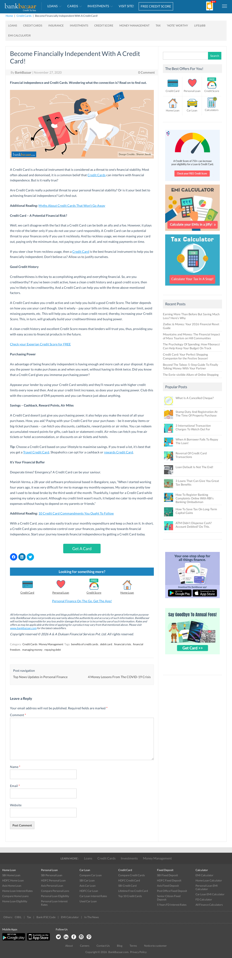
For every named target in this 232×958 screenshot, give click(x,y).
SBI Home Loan (11, 875)
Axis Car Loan (88, 885)
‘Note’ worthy (177, 25)
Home (9, 15)
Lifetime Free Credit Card (133, 891)
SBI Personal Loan (51, 875)
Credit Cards (24, 15)
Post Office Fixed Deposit (172, 891)
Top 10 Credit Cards (130, 896)
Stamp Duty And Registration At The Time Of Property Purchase (197, 413)
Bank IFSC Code (46, 917)
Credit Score (103, 25)
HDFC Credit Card (129, 880)
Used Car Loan (88, 901)
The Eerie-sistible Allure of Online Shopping (191, 374)
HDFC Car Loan (89, 891)
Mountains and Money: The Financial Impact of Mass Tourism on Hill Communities (191, 336)
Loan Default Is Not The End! (194, 467)
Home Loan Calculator (209, 880)
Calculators (211, 110)
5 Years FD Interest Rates (171, 904)
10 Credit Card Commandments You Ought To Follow (76, 513)
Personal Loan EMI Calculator (207, 887)
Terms (133, 945)
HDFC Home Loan (13, 880)
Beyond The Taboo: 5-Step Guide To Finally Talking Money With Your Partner (190, 366)
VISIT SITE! (126, 6)
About (69, 945)
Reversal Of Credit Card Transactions (191, 455)
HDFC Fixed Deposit (169, 880)
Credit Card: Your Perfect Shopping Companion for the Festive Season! (185, 356)
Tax (158, 25)
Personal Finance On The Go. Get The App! (82, 601)
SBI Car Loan (87, 880)
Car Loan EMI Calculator (210, 894)
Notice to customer (155, 945)
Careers (84, 945)
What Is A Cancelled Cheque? (195, 398)
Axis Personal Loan (52, 885)
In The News (91, 917)
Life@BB (199, 25)
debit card (106, 644)
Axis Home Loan (11, 885)
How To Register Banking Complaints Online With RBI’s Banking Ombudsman (195, 498)
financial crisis (122, 644)
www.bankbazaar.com (23, 628)
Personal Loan (60, 592)
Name (15, 767)
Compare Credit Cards (131, 875)
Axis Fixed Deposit (168, 885)
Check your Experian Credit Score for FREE (40, 344)
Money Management (134, 25)
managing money (32, 649)
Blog (119, 945)
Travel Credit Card (36, 452)
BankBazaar (23, 72)
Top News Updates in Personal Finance (40, 677)
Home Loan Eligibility (14, 901)
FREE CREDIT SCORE (156, 6)
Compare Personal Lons (55, 891)
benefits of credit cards (84, 644)
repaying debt (52, 649)
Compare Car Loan (91, 875)
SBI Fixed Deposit (167, 875)
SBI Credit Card (127, 885)
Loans (52, 6)
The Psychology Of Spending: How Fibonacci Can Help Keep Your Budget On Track (191, 346)
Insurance (56, 25)
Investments (98, 6)
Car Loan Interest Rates (93, 896)
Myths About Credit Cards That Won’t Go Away (72, 205)
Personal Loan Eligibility (55, 896)
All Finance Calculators (209, 904)
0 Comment (146, 72)
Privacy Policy (138, 952)
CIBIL (18, 917)
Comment (18, 715)
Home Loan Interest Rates (17, 891)
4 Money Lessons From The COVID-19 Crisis (119, 677)
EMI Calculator (19, 35)
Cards (72, 6)
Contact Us (103, 945)
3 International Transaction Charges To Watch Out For (193, 427)
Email (15, 786)
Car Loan (192, 110)
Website (16, 805)
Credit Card (80, 251)
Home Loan (127, 592)
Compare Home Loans (15, 896)
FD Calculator (204, 899)
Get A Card (82, 548)
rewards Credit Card (118, 452)
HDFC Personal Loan (53, 880)
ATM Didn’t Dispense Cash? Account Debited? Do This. (194, 524)
